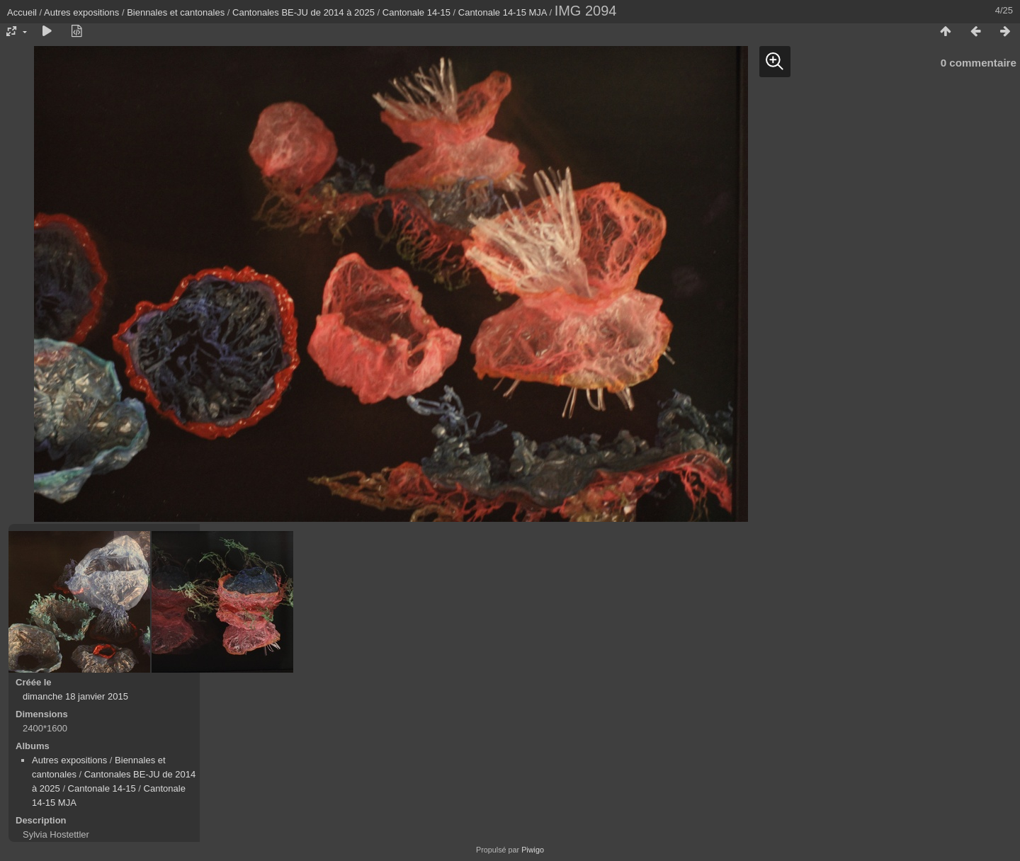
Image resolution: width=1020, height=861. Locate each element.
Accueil (22, 12)
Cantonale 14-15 (416, 12)
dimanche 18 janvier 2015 (75, 696)
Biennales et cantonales (176, 12)
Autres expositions (81, 12)
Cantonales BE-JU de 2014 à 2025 (303, 12)
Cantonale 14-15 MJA (502, 12)
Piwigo (532, 849)
